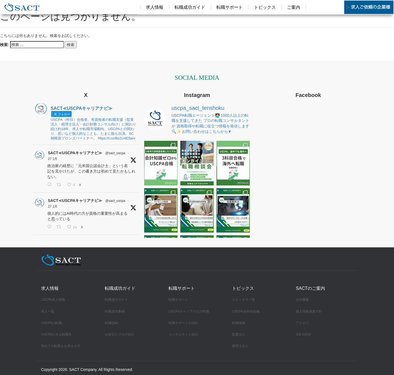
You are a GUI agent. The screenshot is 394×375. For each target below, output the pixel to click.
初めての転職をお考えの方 (60, 346)
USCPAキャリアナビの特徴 (189, 311)
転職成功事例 (114, 311)
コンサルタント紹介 (183, 334)
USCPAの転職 (51, 323)
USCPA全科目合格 (245, 311)
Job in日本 (303, 334)
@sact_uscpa (115, 153)
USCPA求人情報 (53, 300)
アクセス (302, 323)
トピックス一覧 (243, 300)
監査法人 (238, 334)
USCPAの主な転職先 (56, 334)
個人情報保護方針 (309, 311)
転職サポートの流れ (183, 323)
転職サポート (178, 300)
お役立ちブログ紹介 (119, 334)
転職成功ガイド (116, 300)
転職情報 (238, 323)
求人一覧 (47, 311)
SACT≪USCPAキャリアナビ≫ (75, 153)
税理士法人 (240, 346)
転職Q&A (111, 323)
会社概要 (302, 300)
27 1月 (52, 159)
